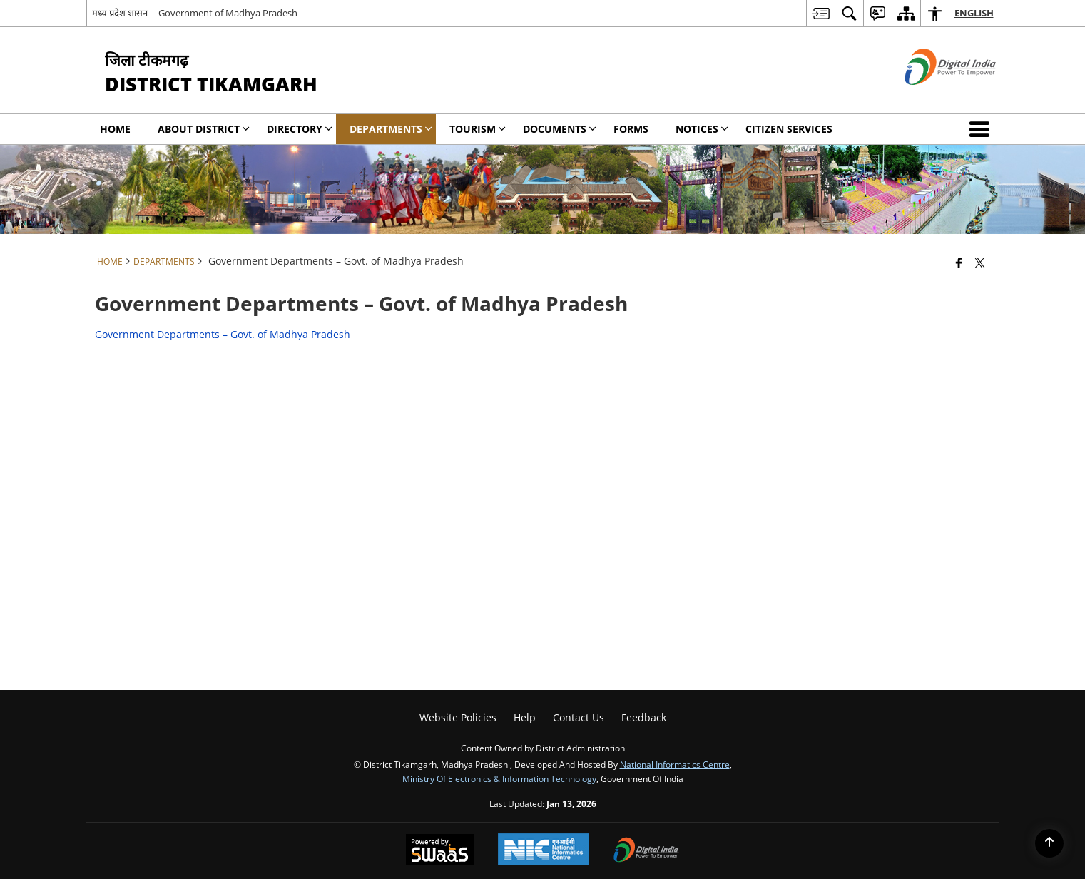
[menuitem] (820, 13)
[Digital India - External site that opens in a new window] (932, 96)
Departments (164, 261)
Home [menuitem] (115, 129)
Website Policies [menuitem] (457, 717)
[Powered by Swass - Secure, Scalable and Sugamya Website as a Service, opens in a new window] (439, 851)
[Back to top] (1049, 843)
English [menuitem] (974, 12)
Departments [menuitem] (391, 129)
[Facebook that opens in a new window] (959, 262)
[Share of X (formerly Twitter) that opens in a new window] (980, 262)
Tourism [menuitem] (477, 129)
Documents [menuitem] (559, 129)
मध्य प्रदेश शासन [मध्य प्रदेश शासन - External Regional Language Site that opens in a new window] (120, 12)
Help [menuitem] (525, 717)
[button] (982, 129)
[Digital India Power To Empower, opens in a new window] (646, 851)
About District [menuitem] (204, 129)
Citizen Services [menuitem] (788, 129)
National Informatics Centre (675, 764)
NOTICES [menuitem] (702, 129)
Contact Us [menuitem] (578, 717)
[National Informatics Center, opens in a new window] (543, 851)
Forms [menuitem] (630, 129)
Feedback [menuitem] (643, 717)
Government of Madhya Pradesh (227, 12)
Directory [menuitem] (299, 129)
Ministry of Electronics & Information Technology (499, 778)
